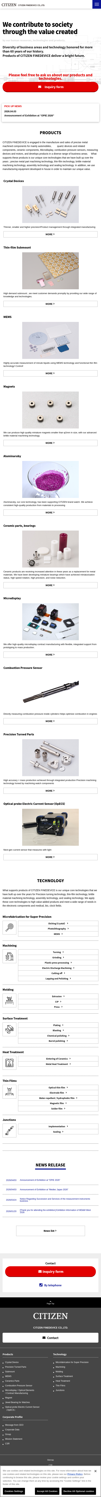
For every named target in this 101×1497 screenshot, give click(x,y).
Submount (10, 1371)
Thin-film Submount (17, 247)
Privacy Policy (75, 1475)
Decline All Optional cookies (78, 1492)
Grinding (56, 957)
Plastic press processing (57, 962)
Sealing (57, 1131)
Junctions (60, 1390)
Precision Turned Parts (18, 734)
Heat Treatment (63, 1381)
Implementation (57, 1126)
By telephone (52, 1285)
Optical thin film (57, 1087)
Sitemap (50, 1460)
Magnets (9, 386)
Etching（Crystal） (56, 923)
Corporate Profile (13, 1417)
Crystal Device (12, 1362)
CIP (57, 1001)
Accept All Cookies (47, 1492)
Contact (53, 1338)
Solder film (56, 1108)
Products (8, 1354)
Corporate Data (12, 1429)
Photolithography (57, 928)
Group (8, 1434)
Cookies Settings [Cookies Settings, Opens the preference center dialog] (14, 1492)
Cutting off (56, 973)
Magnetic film (57, 1103)
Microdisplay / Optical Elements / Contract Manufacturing (19, 1391)
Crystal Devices (13, 181)
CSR (7, 1443)
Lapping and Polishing (57, 978)
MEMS (7, 317)
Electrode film (57, 1092)
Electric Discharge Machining (56, 967)
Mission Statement (13, 1439)
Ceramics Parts (12, 1381)
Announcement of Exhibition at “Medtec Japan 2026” (44, 1190)
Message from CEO (14, 1425)
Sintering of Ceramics (57, 1058)
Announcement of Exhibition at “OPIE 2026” (29, 116)
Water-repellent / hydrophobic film (57, 1097)
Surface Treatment (64, 1376)
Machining (60, 1367)
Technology (60, 1354)
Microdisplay (12, 598)
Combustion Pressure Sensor (22, 668)
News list (49, 1230)
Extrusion (57, 996)
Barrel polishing (57, 1040)
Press (57, 1006)
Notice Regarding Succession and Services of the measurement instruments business (55, 1200)
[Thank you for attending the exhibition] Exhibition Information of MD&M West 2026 (55, 1211)
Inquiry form (54, 87)
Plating (56, 1025)
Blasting (57, 1030)
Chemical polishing (57, 1035)
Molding (59, 1371)
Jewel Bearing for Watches (17, 1402)
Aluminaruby (12, 456)
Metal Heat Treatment (57, 1063)
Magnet (8, 1397)
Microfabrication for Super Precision (72, 1362)
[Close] (95, 1472)
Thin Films (60, 1385)
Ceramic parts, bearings (19, 525)
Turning (57, 952)
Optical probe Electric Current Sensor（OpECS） (34, 803)
